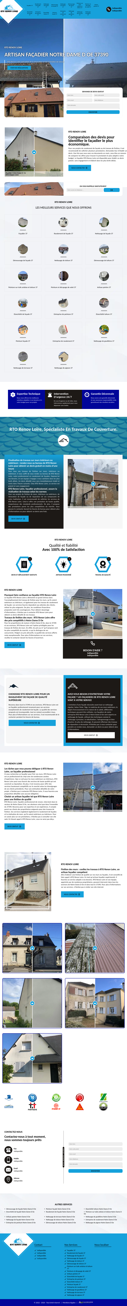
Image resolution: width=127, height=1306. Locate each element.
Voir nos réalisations (19, 68)
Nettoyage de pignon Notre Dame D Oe (100, 1223)
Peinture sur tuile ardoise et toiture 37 (80, 5)
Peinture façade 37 (54, 13)
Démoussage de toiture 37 (71, 5)
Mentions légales (69, 1302)
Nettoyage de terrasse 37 (80, 13)
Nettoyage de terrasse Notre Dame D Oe (60, 1217)
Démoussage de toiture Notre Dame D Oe (61, 1223)
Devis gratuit (18, 519)
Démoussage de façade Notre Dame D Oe (21, 1209)
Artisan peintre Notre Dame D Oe (18, 1217)
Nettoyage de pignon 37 (88, 13)
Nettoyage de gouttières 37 (71, 13)
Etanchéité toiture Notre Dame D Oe (99, 1209)
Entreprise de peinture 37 (38, 13)
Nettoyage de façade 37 (46, 5)
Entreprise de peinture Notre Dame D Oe (21, 1223)
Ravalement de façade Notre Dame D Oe (60, 1212)
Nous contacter (79, 168)
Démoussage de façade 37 (54, 5)
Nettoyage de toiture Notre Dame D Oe (60, 1220)
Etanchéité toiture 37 (46, 13)
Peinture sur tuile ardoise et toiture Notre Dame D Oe (103, 1213)
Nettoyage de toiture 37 (63, 5)
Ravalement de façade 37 (38, 5)
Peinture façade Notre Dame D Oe (58, 1209)
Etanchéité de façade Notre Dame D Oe (20, 1212)
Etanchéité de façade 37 (29, 13)
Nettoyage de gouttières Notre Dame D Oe (101, 1217)
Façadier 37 (30, 5)
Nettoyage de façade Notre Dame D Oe (20, 1220)
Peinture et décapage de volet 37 (88, 5)
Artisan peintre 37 (96, 5)
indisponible (117, 8)
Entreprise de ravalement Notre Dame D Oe (101, 1220)
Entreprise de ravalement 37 (63, 13)
